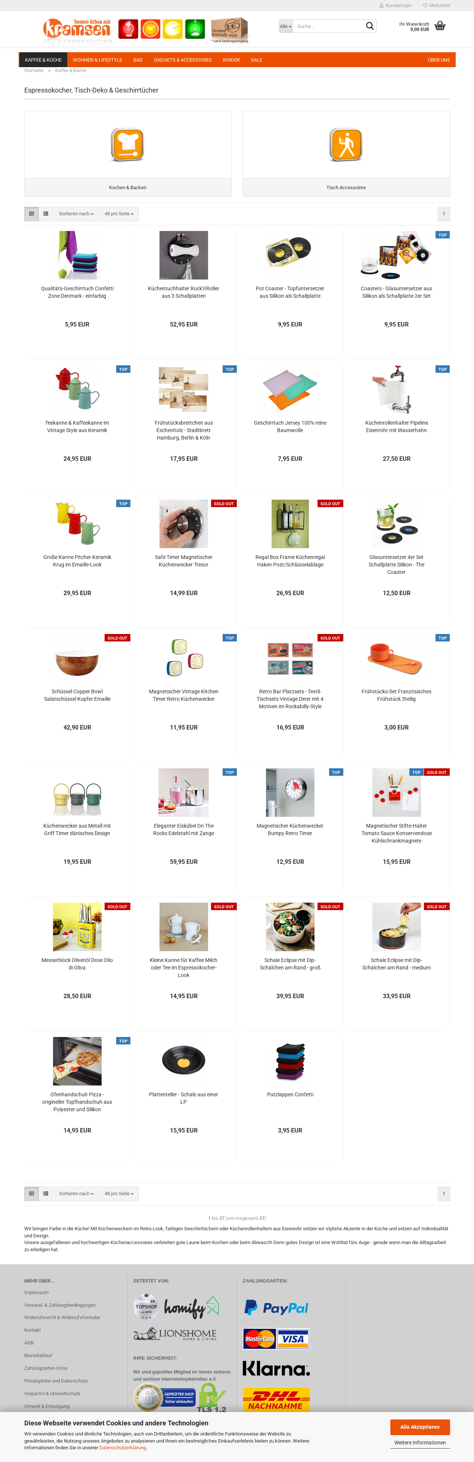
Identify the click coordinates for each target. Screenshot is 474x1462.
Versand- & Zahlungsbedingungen (60, 1312)
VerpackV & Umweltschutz (52, 1400)
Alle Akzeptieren (420, 1427)
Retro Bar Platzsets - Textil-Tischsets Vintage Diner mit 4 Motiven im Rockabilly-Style (290, 706)
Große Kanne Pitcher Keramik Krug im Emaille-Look (77, 568)
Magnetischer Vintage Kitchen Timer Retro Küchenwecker (184, 702)
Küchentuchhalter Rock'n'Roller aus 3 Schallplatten (183, 299)
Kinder (231, 60)
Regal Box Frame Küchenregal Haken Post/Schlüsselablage (290, 568)
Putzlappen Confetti (290, 1102)
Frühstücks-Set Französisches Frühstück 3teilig (396, 702)
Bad (138, 60)
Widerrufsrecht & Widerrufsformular (62, 1325)
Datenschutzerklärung (122, 1447)
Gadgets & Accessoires (183, 60)
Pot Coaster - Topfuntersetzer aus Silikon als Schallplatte (290, 299)
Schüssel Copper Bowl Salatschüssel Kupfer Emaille (77, 702)
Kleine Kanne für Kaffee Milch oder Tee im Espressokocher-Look (183, 974)
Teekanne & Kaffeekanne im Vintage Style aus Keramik (77, 433)
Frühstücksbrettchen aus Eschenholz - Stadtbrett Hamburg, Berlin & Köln (184, 437)
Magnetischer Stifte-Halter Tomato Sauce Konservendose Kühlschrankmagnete (397, 840)
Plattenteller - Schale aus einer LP (183, 1105)
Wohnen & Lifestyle (97, 60)
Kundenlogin (395, 5)
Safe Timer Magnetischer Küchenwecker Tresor (184, 568)
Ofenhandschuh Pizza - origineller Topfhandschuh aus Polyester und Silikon (77, 1109)
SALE (256, 60)
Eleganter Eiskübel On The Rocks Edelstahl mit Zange (183, 836)
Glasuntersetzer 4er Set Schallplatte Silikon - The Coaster (396, 571)
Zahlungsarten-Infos (46, 1375)
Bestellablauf (38, 1362)
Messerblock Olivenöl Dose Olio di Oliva (77, 971)
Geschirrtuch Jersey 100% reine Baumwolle (290, 433)
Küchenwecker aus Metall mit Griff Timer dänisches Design (77, 836)
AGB (29, 1350)
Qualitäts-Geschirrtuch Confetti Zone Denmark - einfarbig (77, 299)
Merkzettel (436, 5)
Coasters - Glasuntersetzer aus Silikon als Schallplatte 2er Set (396, 299)
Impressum (36, 1299)
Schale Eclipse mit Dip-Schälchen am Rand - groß (290, 971)
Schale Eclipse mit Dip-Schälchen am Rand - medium (396, 971)
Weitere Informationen (420, 1443)
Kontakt (32, 1337)
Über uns (439, 60)
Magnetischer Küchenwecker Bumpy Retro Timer (290, 836)
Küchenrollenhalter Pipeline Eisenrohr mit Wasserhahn (396, 433)
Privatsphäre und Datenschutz (56, 1388)
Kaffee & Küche (43, 60)
